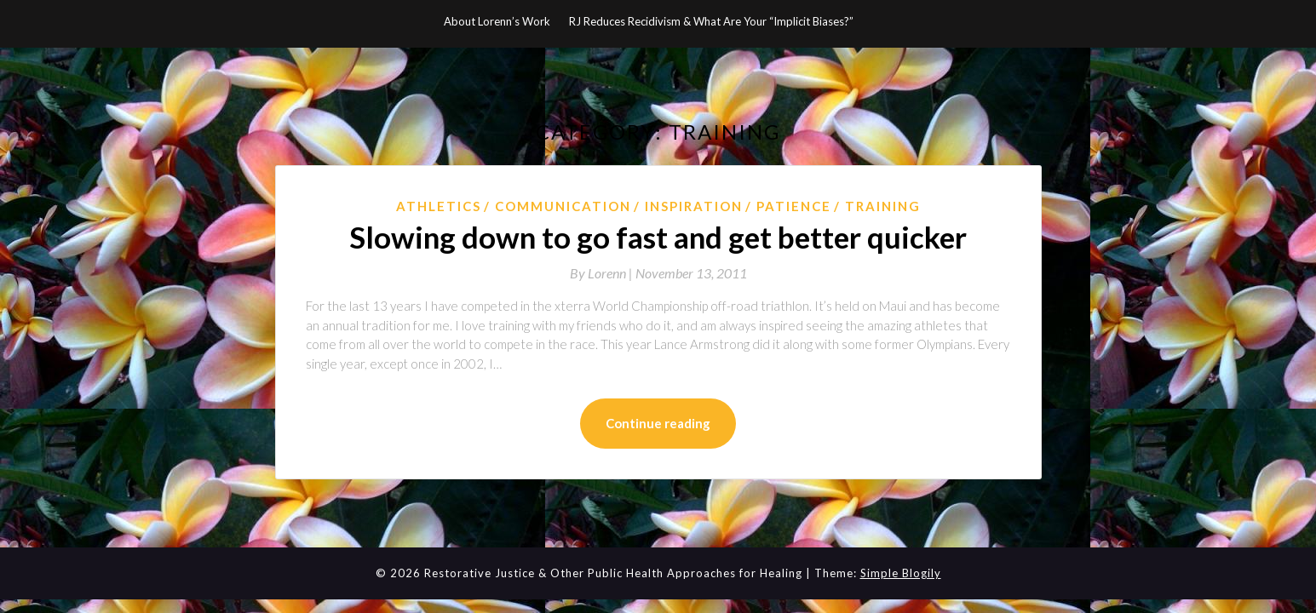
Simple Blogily (900, 573)
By (602, 273)
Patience (793, 206)
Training (883, 206)
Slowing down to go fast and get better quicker (658, 237)
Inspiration (694, 206)
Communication (563, 206)
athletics (438, 206)
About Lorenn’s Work (497, 21)
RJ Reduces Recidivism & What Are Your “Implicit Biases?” (711, 21)
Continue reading (658, 423)
